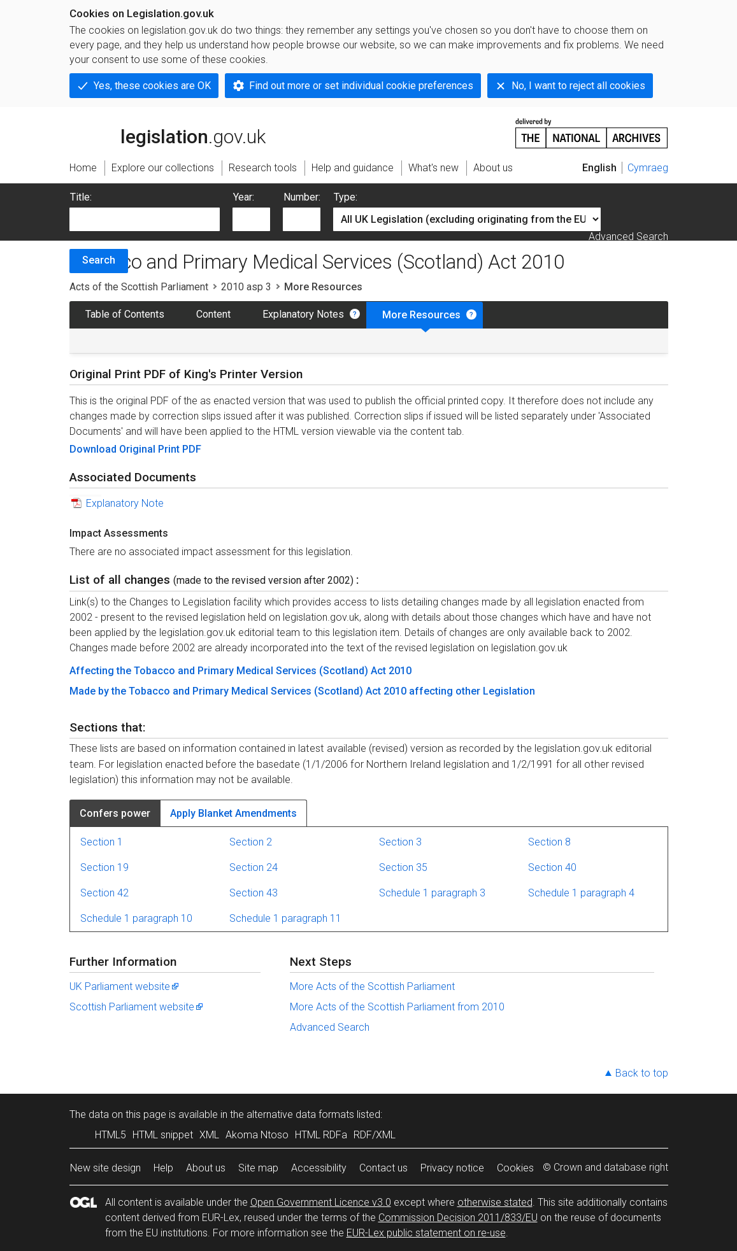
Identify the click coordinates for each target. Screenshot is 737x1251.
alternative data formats (300, 1114)
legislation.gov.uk (167, 132)
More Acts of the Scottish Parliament (372, 986)
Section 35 (403, 867)
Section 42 (104, 893)
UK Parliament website (124, 986)
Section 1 (101, 842)
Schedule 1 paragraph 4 (581, 893)
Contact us (383, 1168)
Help (163, 1168)
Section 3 (400, 842)
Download (94, 449)
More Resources (421, 315)
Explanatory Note (125, 503)
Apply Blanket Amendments (233, 813)
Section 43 (253, 893)
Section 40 (552, 867)
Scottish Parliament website (136, 1007)
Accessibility (319, 1168)
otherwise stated (495, 1202)
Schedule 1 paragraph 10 (136, 918)
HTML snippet (162, 1135)
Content (213, 314)
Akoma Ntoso (257, 1135)
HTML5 (110, 1135)
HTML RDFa (321, 1135)
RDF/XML (375, 1135)
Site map (258, 1168)
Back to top (641, 1073)
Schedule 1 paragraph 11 (285, 918)
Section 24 (253, 867)
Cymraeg (647, 168)
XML (209, 1135)
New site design (105, 1168)
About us (205, 1168)
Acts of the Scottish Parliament (138, 287)
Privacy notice (452, 1168)
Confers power (115, 813)
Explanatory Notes (303, 314)
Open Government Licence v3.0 (320, 1202)
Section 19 (104, 867)
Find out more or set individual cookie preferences (361, 86)
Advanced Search (628, 236)
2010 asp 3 (246, 287)
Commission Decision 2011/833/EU (458, 1218)
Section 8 (549, 842)
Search (98, 260)
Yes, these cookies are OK (152, 86)
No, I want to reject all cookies (578, 86)
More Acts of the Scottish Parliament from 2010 (397, 1007)
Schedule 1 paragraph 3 (432, 893)
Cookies (515, 1168)
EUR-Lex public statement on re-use (426, 1233)
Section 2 (250, 842)
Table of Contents (124, 314)
